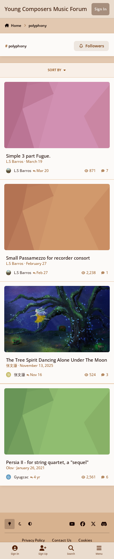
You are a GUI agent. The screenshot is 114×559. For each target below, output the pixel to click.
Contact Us (61, 540)
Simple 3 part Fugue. (28, 156)
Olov (10, 467)
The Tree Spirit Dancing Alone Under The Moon (56, 360)
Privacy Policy (33, 540)
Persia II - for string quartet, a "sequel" (47, 462)
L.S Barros (14, 161)
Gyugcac (21, 476)
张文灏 (11, 365)
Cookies (85, 540)
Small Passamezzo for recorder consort (48, 258)
